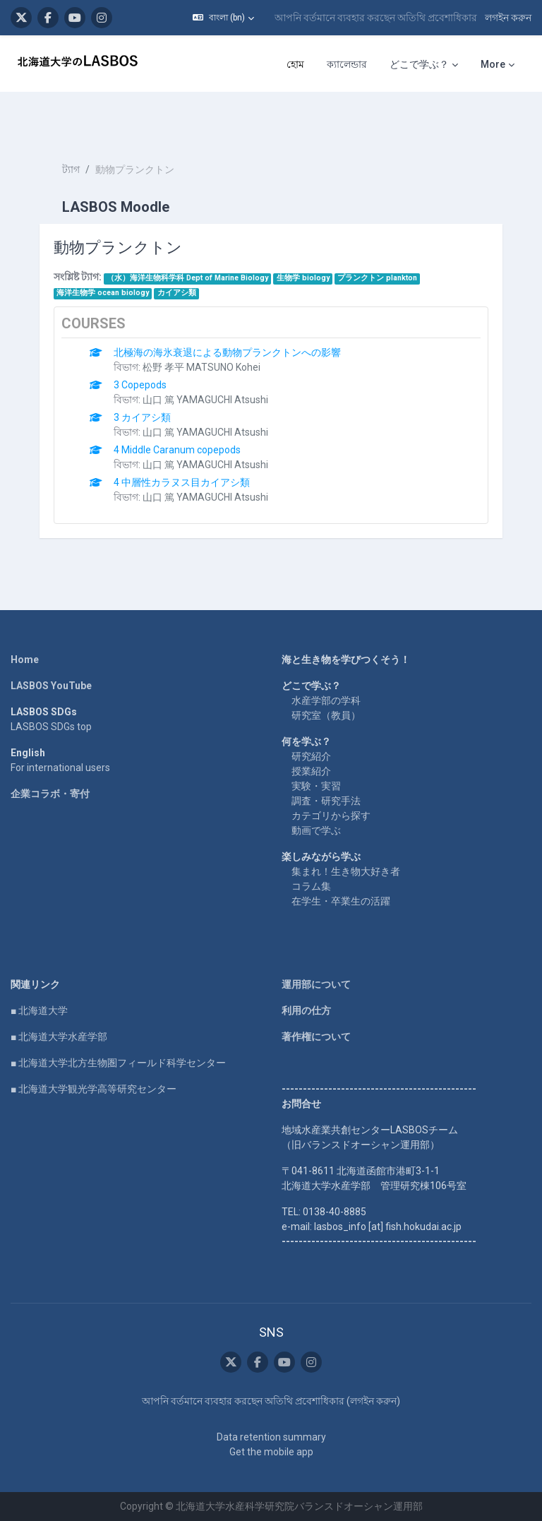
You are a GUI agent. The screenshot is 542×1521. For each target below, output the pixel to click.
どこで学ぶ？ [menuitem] (419, 64)
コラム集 (311, 886)
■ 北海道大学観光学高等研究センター (93, 1088)
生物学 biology (303, 277)
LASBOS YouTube (51, 685)
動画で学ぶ (316, 830)
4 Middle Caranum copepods (177, 449)
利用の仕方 (306, 1010)
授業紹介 (311, 771)
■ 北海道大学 (39, 1010)
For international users (60, 767)
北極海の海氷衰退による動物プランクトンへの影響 (227, 352)
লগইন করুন (508, 17)
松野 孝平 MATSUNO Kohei (201, 367)
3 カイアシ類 (142, 417)
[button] (223, 18)
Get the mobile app (271, 1451)
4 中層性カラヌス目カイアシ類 (182, 482)
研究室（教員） (326, 715)
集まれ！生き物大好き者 (345, 871)
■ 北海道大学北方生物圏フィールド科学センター (118, 1062)
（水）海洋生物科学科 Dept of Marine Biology (187, 277)
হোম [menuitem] (295, 64)
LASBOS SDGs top (51, 726)
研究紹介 (311, 756)
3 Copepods (140, 384)
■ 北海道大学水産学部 (59, 1036)
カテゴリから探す (331, 815)
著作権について (316, 1036)
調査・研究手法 (326, 800)
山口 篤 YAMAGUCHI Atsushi (205, 399)
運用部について (316, 984)
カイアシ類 (176, 292)
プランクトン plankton (377, 277)
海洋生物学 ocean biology (102, 292)
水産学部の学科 (326, 700)
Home (25, 659)
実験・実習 (316, 786)
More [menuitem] (493, 64)
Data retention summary (271, 1437)
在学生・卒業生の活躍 (340, 901)
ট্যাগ (71, 169)
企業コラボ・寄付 (50, 793)
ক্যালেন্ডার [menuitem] (347, 64)
